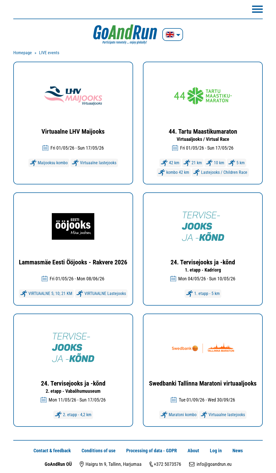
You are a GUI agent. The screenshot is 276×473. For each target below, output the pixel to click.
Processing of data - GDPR (151, 450)
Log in (216, 450)
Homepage (22, 52)
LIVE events (49, 52)
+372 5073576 (167, 464)
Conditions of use (99, 450)
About (193, 450)
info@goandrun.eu (214, 464)
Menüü (257, 9)
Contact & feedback (52, 450)
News (237, 450)
